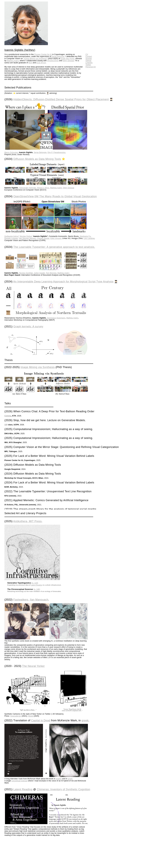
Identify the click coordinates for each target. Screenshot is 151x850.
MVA (30, 63)
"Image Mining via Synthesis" (35, 59)
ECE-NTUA (41, 63)
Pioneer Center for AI (43, 54)
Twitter (88, 65)
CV (87, 54)
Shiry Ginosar (68, 61)
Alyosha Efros (53, 61)
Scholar (89, 59)
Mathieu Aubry (13, 61)
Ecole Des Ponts (67, 59)
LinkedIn (89, 63)
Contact (89, 56)
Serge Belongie (58, 56)
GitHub (88, 61)
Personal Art (91, 67)
